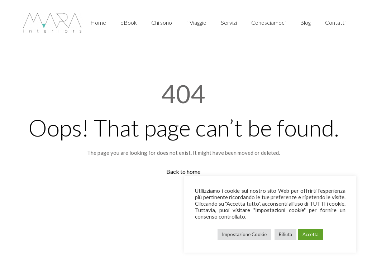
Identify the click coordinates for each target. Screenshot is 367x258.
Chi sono (161, 22)
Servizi (229, 22)
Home (98, 22)
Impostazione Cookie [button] (244, 234)
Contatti (335, 22)
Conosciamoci (268, 22)
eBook (128, 22)
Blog (305, 22)
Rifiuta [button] (285, 234)
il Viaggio (196, 22)
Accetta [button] (310, 234)
